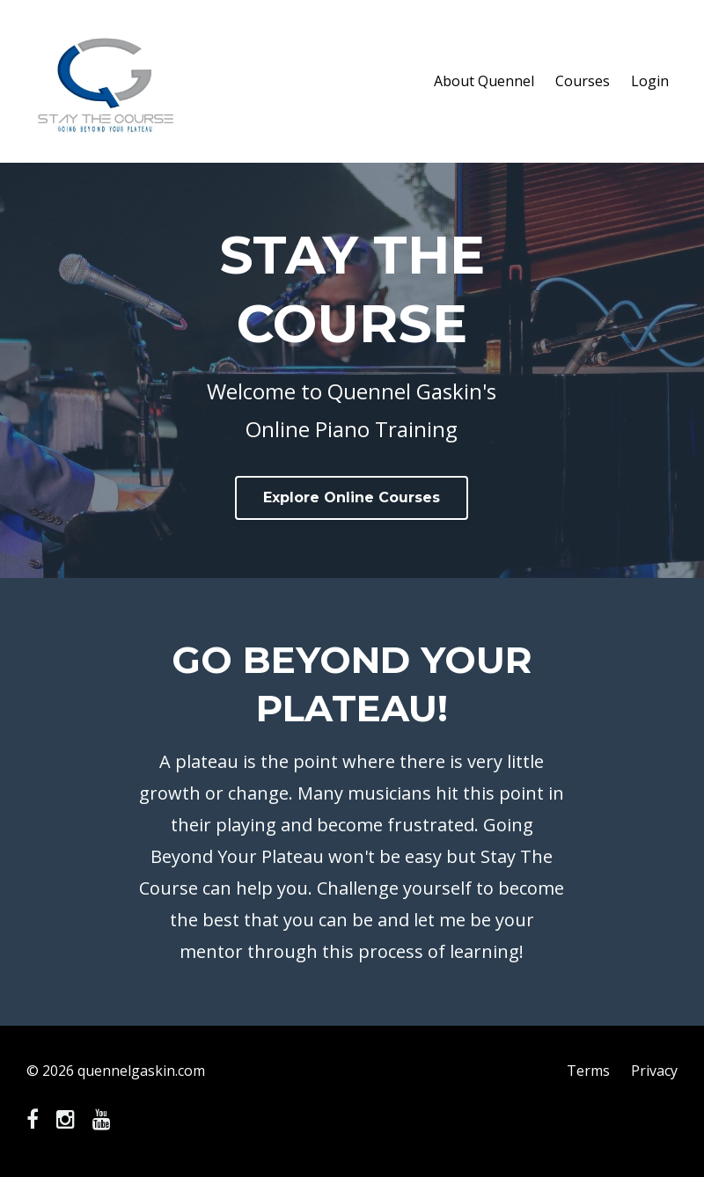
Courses (582, 81)
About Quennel (484, 81)
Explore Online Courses (351, 497)
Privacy (654, 1070)
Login (650, 81)
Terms (588, 1070)
